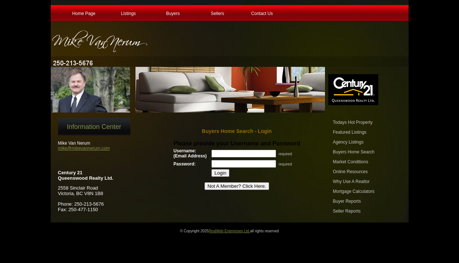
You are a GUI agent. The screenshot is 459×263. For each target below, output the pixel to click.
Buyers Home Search (354, 152)
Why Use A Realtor (351, 181)
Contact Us (262, 13)
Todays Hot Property (353, 122)
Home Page (83, 13)
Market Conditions (350, 161)
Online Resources (350, 171)
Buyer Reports (347, 201)
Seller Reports (347, 211)
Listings (128, 13)
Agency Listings (348, 142)
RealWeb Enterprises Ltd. (229, 231)
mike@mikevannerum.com (84, 148)
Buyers (173, 13)
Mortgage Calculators (354, 191)
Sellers (217, 13)
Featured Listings (350, 132)
